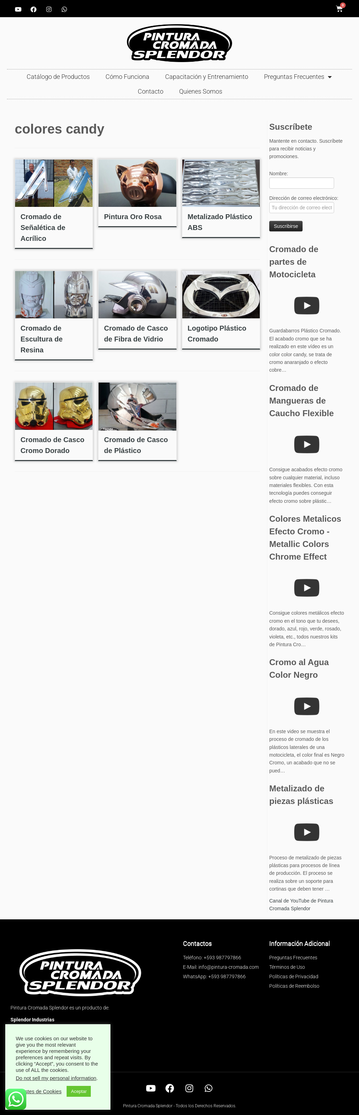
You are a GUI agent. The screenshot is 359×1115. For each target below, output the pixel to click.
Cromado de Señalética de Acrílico (42, 227)
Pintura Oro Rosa (133, 217)
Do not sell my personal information (56, 1078)
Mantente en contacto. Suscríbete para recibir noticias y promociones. (306, 148)
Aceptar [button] (79, 1091)
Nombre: (301, 180)
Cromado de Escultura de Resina (41, 339)
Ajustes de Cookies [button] (39, 1091)
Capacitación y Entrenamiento (206, 76)
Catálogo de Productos (58, 76)
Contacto (150, 91)
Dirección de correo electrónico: (303, 204)
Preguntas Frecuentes (298, 76)
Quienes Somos (200, 91)
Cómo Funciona (127, 76)
